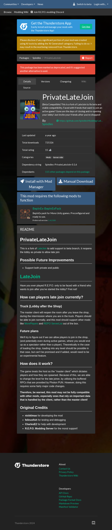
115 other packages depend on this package (67, 171)
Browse (8, 12)
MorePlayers (31, 323)
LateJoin (42, 248)
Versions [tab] (45, 81)
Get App (86, 26)
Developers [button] (27, 4)
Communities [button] (10, 4)
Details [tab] (27, 81)
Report (87, 57)
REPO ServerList (53, 323)
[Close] (91, 43)
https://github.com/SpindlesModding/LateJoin (79, 120)
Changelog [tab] (65, 81)
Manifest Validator (68, 506)
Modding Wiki (21, 12)
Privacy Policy (66, 472)
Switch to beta (82, 4)
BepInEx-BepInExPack (47, 208)
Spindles (37, 57)
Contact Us (64, 468)
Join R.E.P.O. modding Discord (47, 12)
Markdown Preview (69, 503)
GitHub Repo (65, 496)
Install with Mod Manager (36, 184)
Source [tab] (26, 87)
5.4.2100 (52, 220)
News (40, 4)
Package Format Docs (70, 499)
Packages (24, 57)
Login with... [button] (100, 4)
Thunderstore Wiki (68, 475)
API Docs (64, 493)
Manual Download (76, 181)
